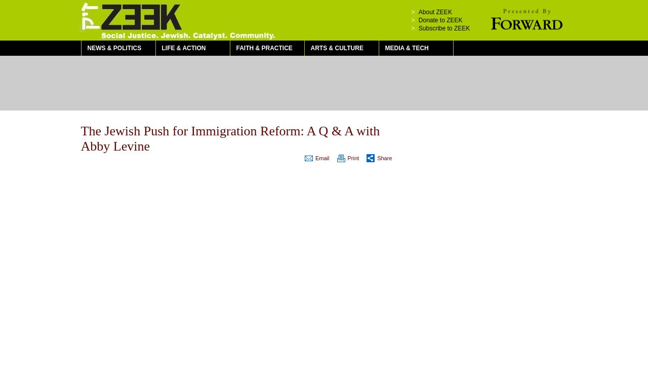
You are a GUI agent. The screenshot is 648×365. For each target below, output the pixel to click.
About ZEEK (435, 12)
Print (353, 158)
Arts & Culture (337, 48)
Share (384, 158)
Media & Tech (407, 48)
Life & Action (184, 48)
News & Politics (115, 48)
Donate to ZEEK (441, 20)
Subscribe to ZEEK (444, 28)
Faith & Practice (264, 48)
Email (322, 158)
